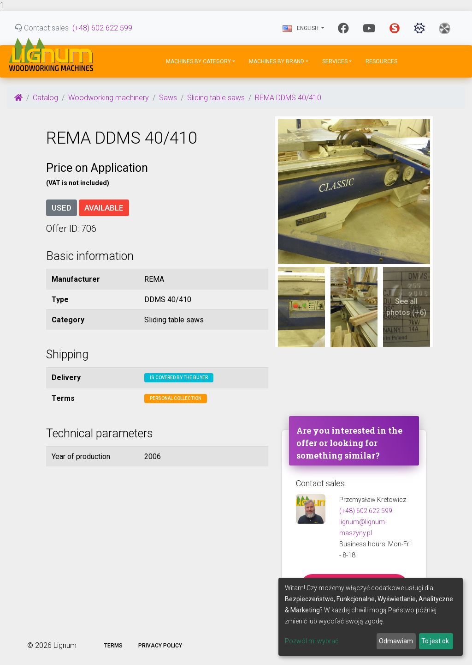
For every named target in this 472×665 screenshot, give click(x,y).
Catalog (45, 97)
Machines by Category (198, 61)
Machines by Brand (276, 61)
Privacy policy (160, 645)
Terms (113, 645)
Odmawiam (396, 641)
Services (335, 61)
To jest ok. (435, 641)
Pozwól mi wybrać (311, 641)
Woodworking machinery (108, 97)
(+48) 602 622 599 (102, 28)
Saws (168, 97)
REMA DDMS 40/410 (288, 97)
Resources (381, 61)
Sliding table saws (216, 97)
